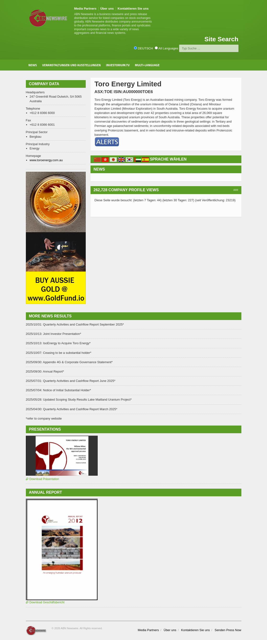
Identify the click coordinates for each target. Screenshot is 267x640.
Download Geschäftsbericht (45, 602)
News (32, 65)
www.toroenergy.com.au (46, 160)
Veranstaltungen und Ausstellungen (71, 65)
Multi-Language (147, 65)
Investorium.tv (118, 65)
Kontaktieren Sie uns (133, 8)
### (235, 190)
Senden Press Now (228, 630)
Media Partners (85, 8)
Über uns (107, 8)
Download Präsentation (42, 479)
